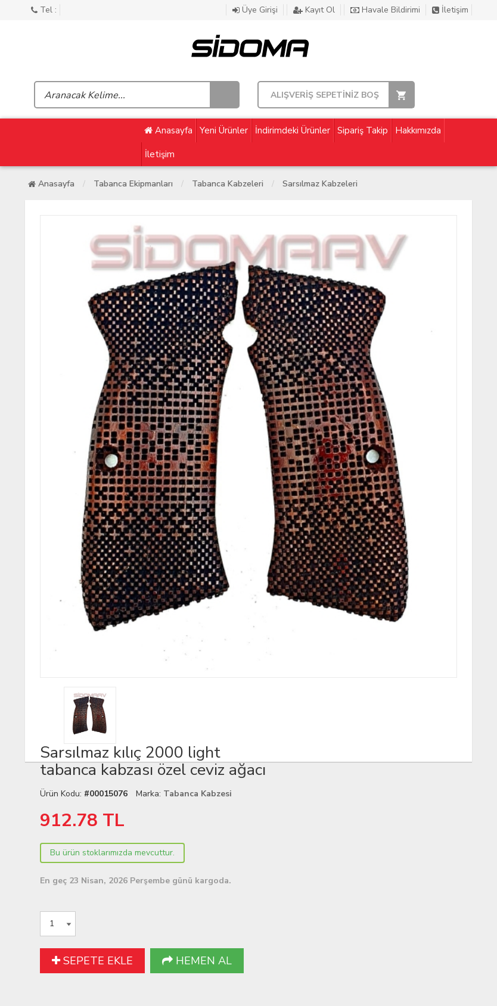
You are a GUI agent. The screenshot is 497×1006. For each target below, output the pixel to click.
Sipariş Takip (362, 130)
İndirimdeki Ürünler (292, 130)
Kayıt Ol (315, 9)
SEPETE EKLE (92, 960)
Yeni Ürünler (224, 130)
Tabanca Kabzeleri (227, 183)
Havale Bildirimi (386, 9)
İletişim (450, 9)
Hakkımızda (418, 130)
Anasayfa (168, 130)
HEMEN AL (197, 960)
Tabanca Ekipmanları (133, 183)
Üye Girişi (256, 9)
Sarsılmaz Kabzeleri (320, 183)
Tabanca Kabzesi (197, 793)
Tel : (44, 9)
